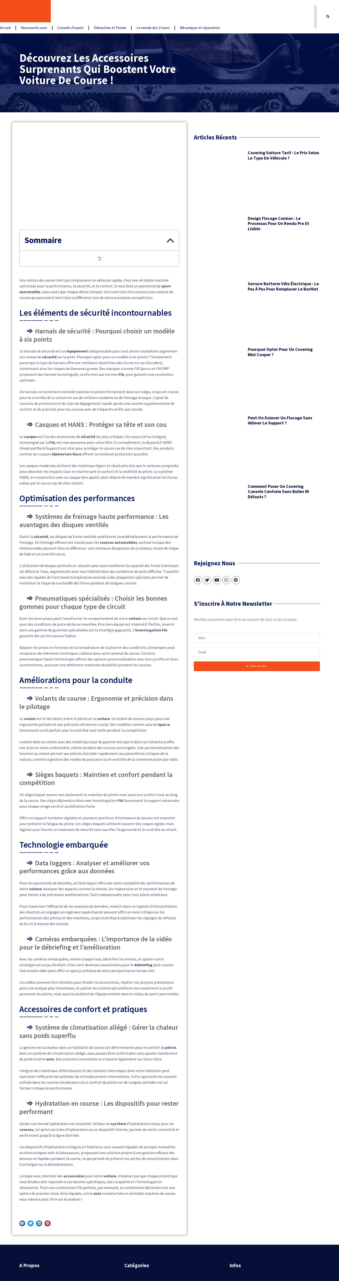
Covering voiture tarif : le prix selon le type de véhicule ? (76, 149)
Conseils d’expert (126, 11)
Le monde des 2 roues (208, 11)
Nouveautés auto (89, 11)
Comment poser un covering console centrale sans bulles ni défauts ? (75, 379)
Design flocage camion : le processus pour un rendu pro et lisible (76, 196)
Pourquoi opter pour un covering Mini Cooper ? (75, 283)
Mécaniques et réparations (255, 11)
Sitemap (237, 1210)
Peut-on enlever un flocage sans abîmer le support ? (75, 330)
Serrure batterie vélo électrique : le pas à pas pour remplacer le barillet (77, 241)
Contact (237, 1188)
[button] (328, 11)
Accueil (61, 11)
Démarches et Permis (166, 11)
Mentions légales (244, 1199)
